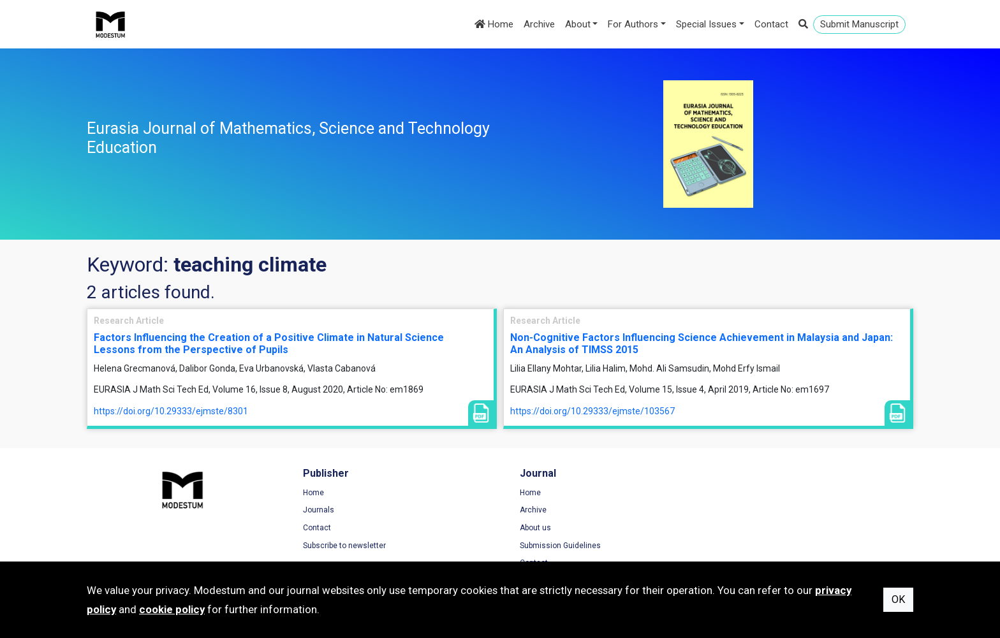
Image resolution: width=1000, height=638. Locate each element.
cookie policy (172, 609)
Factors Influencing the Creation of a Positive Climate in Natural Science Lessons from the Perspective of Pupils (269, 343)
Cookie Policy (749, 527)
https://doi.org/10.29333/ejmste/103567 (592, 411)
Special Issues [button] (706, 24)
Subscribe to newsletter (341, 545)
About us (528, 527)
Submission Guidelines (553, 545)
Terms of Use (749, 492)
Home (493, 24)
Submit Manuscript (859, 24)
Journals (315, 510)
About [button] (578, 24)
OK (898, 599)
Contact (771, 24)
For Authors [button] (633, 24)
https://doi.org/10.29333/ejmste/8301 (171, 411)
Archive (539, 24)
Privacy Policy (750, 510)
